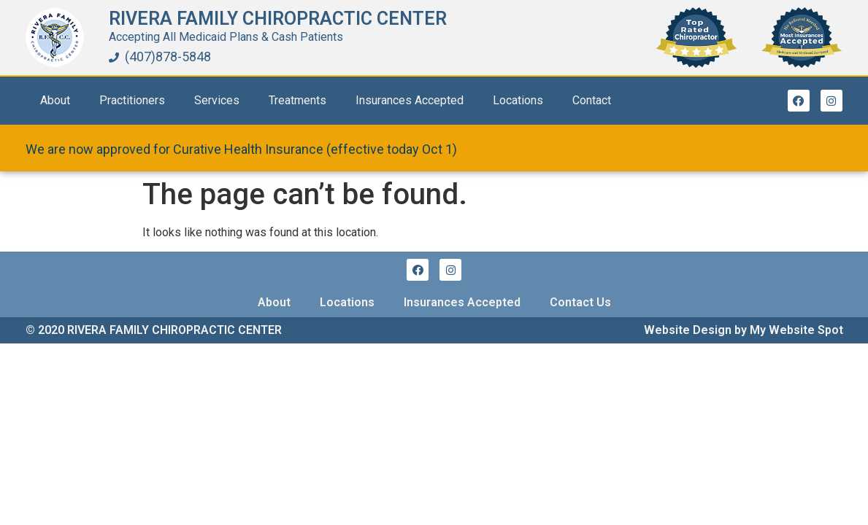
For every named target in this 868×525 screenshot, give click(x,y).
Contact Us (580, 302)
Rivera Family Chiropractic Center (278, 18)
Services (216, 100)
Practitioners (132, 100)
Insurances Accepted (410, 100)
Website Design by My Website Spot (743, 330)
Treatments (297, 100)
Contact (591, 100)
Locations (518, 100)
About (55, 100)
